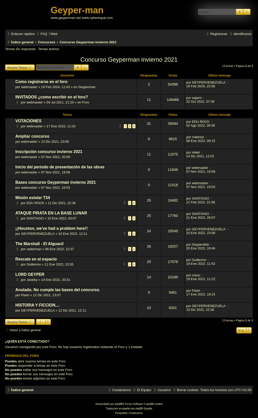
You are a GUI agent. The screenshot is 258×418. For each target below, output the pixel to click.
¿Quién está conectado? (27, 341)
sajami (197, 98)
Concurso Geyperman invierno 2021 (129, 59)
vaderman (33, 249)
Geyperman (86, 87)
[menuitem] (41, 33)
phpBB (118, 404)
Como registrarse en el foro (41, 82)
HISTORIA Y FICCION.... (37, 305)
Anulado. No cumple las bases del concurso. (57, 290)
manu (196, 275)
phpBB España (143, 408)
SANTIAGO (200, 198)
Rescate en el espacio (36, 259)
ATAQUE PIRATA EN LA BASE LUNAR (51, 213)
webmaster (29, 87)
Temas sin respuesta (20, 49)
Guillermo (33, 264)
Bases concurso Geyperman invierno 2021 (55, 182)
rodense (198, 137)
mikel (196, 152)
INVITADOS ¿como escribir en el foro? (51, 97)
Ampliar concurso (32, 136)
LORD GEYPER (29, 274)
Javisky (31, 280)
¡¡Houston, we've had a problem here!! (51, 228)
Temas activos (48, 49)
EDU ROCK (201, 122)
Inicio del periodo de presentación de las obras (60, 167)
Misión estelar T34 (32, 198)
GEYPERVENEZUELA (208, 82)
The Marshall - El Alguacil (39, 244)
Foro (85, 102)
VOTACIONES (28, 121)
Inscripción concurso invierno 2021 (48, 151)
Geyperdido (200, 244)
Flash (25, 295)
